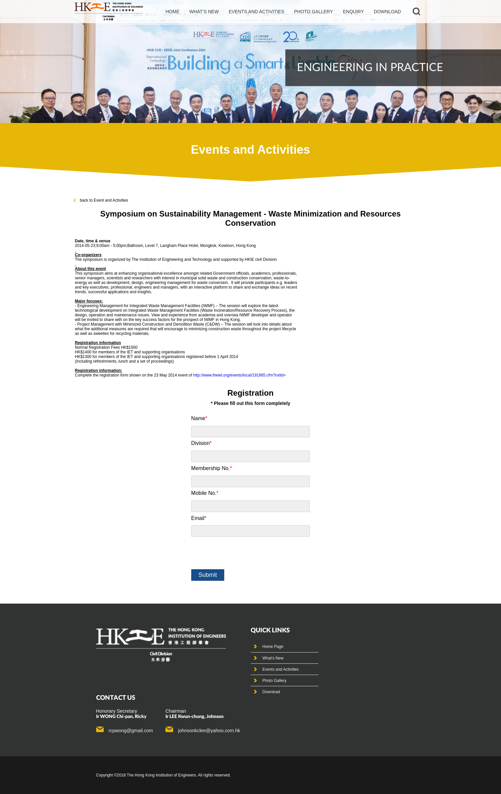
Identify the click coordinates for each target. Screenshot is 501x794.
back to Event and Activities (101, 200)
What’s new (204, 11)
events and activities (256, 11)
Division (201, 443)
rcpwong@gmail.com (131, 730)
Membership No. (211, 468)
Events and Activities (281, 669)
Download (387, 11)
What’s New (273, 658)
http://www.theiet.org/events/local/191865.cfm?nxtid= (239, 375)
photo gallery (313, 11)
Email (198, 518)
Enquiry (353, 11)
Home (172, 11)
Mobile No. (205, 493)
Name (199, 418)
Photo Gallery (275, 680)
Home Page (273, 646)
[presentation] (241, 553)
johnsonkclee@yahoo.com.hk (209, 730)
